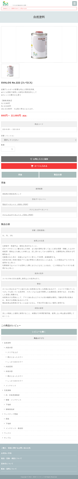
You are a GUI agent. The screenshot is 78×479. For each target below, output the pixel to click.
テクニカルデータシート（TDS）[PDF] (17, 215)
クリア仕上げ (12, 352)
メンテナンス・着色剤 (14, 428)
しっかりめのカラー (15, 362)
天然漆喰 (7, 390)
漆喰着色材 (10, 409)
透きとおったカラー (15, 357)
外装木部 (9, 371)
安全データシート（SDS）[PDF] (15, 204)
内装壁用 (9, 366)
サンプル (7, 438)
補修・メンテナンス (13, 400)
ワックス (7, 433)
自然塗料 (7, 343)
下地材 (8, 404)
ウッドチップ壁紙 (11, 414)
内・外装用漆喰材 (13, 395)
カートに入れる (40, 166)
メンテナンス (11, 385)
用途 (20, 175)
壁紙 (7, 419)
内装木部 (9, 348)
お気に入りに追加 (40, 159)
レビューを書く (39, 332)
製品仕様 (58, 175)
